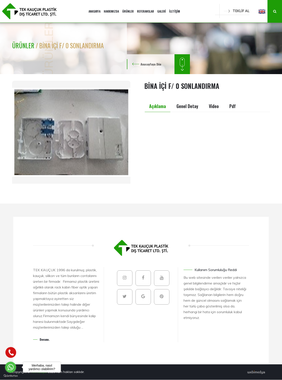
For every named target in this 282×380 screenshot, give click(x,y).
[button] (262, 11)
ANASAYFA (94, 11)
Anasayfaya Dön (151, 64)
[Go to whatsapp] (10, 367)
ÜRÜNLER (128, 11)
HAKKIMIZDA (111, 11)
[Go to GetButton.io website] (11, 375)
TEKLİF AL (236, 11)
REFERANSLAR (145, 11)
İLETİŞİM (174, 11)
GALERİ (161, 11)
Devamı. (45, 339)
